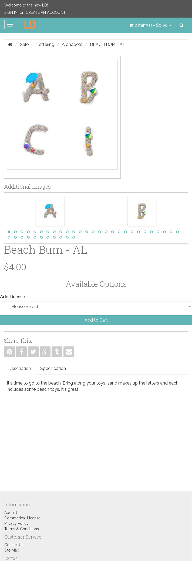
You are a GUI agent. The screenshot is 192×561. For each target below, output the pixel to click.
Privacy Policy (16, 523)
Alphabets (72, 44)
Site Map (11, 550)
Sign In (11, 12)
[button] (150, 25)
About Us (12, 512)
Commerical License (22, 518)
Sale (24, 44)
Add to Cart (96, 320)
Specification (53, 368)
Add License (12, 296)
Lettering (45, 44)
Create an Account (46, 12)
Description (19, 368)
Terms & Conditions (21, 529)
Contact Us (13, 545)
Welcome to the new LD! (26, 5)
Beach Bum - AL (107, 44)
